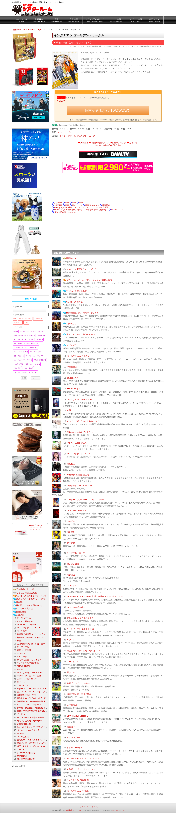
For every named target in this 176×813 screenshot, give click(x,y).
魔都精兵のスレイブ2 (26, 695)
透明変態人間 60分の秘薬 (79, 694)
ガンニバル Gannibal (76, 607)
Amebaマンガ (117, 210)
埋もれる (71, 464)
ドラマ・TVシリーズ (94, 20)
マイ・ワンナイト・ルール (79, 454)
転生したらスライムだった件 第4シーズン (85, 651)
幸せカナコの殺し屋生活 (78, 475)
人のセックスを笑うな (27, 679)
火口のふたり (73, 378)
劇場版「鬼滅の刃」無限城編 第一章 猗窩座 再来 (39, 708)
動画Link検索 (31, 299)
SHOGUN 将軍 (73, 389)
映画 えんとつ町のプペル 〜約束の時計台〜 (35, 599)
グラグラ (21, 653)
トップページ (21, 20)
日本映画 (73, 20)
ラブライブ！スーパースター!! (30, 676)
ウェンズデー (72, 345)
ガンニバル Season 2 (76, 510)
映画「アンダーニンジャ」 (79, 683)
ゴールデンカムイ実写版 (78, 791)
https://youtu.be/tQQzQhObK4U (108, 145)
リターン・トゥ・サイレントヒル (81, 334)
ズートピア (22, 749)
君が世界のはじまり (26, 759)
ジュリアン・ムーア (86, 136)
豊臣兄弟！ (72, 543)
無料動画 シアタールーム (75, 810)
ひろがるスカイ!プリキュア (29, 660)
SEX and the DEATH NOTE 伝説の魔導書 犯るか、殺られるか (94, 596)
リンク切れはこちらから (65, 212)
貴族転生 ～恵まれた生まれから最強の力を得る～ (39, 740)
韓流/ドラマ (154, 20)
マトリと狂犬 (23, 737)
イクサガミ (71, 323)
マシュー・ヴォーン (67, 132)
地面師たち (71, 258)
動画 (94, 143)
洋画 (56, 20)
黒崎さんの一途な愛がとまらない (32, 743)
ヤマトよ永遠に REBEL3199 (79, 399)
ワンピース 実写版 (74, 302)
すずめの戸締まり (75, 747)
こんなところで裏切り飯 (78, 780)
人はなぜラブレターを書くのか (31, 644)
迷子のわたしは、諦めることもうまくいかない (38, 746)
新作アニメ (104, 143)
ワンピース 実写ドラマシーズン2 (81, 269)
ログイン (95, 807)
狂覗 (69, 410)
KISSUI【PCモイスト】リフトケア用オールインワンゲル (36, 527)
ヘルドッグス (73, 521)
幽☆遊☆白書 (73, 564)
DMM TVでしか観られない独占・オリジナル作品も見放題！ (81, 210)
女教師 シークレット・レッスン (81, 769)
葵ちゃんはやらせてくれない (80, 432)
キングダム (72, 585)
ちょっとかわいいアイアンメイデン (83, 758)
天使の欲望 (72, 705)
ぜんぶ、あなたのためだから (30, 721)
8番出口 (70, 532)
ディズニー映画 (135, 20)
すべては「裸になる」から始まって (83, 421)
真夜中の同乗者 (24, 650)
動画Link (39, 20)
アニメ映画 (116, 20)
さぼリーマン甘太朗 (26, 753)
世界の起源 (22, 756)
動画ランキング (119, 143)
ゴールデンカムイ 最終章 (78, 356)
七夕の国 (71, 575)
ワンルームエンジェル (77, 443)
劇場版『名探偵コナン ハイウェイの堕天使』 (37, 634)
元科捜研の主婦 (24, 724)
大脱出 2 (71, 727)
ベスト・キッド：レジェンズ (30, 705)
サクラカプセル (74, 737)
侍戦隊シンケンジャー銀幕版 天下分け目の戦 (37, 701)
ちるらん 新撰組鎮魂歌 (76, 291)
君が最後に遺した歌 (25, 589)
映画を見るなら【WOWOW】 (108, 111)
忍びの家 (71, 672)
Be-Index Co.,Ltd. (118, 810)
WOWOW (61, 101)
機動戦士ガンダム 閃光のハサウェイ (82, 313)
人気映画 (84, 143)
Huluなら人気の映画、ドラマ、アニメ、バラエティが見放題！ (82, 207)
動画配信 (133, 143)
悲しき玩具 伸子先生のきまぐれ (81, 618)
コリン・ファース (68, 136)
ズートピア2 (72, 662)
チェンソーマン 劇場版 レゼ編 (80, 629)
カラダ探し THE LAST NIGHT (80, 485)
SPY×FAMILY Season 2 (77, 716)
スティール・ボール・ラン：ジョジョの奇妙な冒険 (89, 280)
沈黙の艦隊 (72, 367)
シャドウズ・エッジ (76, 553)
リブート (71, 640)
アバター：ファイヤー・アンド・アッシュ (86, 500)
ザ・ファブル (23, 647)
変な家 (20, 669)
